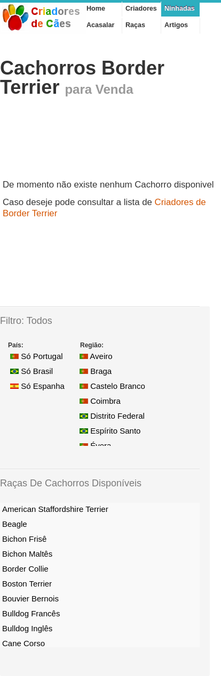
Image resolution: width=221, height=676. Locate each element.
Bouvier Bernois (30, 598)
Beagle (14, 523)
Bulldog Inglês (27, 628)
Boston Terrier (27, 583)
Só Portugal (36, 356)
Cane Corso (23, 643)
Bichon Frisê (24, 538)
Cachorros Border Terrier (82, 77)
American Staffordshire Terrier (55, 509)
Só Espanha (37, 385)
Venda (114, 89)
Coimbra (100, 400)
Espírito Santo (110, 430)
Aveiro (96, 356)
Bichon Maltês (27, 553)
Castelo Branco (112, 385)
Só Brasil (31, 371)
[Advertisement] (85, 141)
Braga (96, 371)
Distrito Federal (112, 415)
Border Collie (25, 568)
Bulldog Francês (31, 613)
